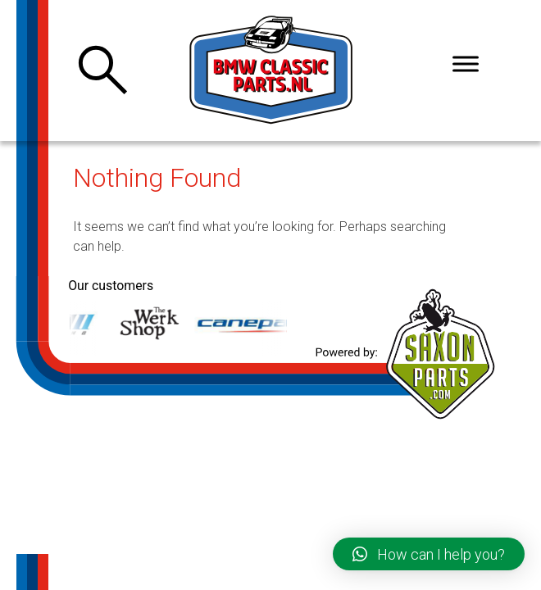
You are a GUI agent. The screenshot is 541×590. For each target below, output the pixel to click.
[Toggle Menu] (465, 63)
